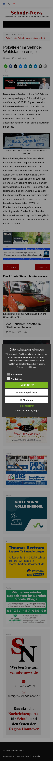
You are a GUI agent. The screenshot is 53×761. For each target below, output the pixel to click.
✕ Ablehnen (26, 400)
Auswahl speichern (26, 392)
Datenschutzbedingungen (26, 410)
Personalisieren (26, 406)
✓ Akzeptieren (26, 385)
